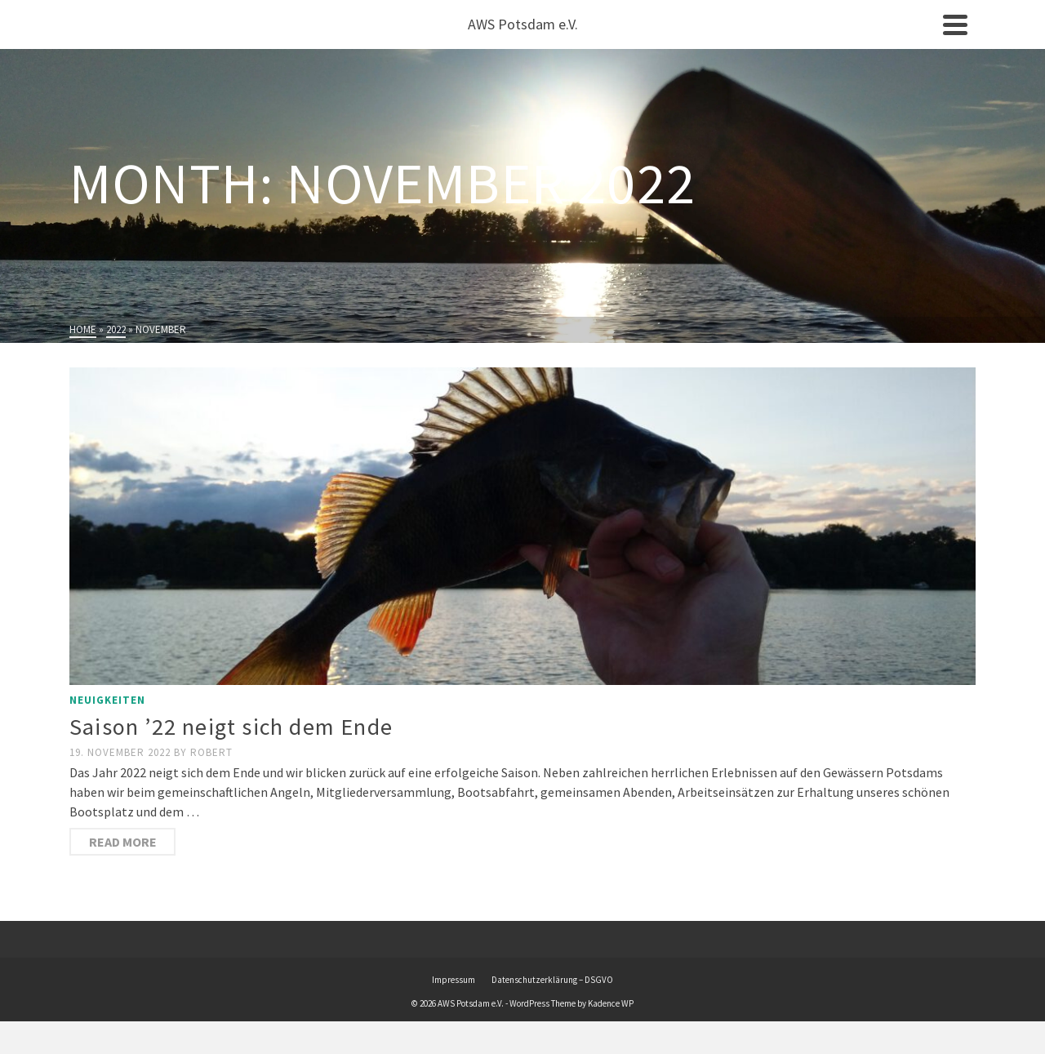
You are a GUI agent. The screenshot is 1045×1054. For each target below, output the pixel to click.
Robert (211, 752)
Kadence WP (611, 1003)
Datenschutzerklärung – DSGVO (552, 979)
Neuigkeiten (107, 700)
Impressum (453, 979)
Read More (123, 842)
